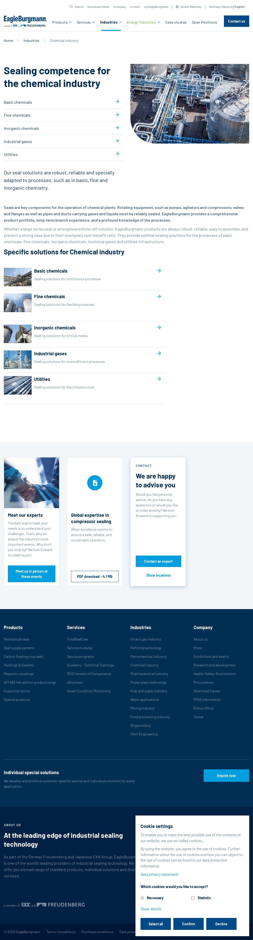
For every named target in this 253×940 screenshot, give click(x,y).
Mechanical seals (17, 639)
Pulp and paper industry (148, 691)
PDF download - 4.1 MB (94, 576)
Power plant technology (148, 682)
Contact (135, 6)
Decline (221, 924)
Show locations (158, 575)
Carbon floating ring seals (23, 656)
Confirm (188, 924)
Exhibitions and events (211, 656)
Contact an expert (158, 561)
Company (119, 6)
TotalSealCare (77, 639)
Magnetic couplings (19, 673)
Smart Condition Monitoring (88, 691)
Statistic (204, 898)
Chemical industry (144, 665)
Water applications (144, 699)
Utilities (11, 154)
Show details (151, 909)
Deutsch (227, 6)
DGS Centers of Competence (89, 673)
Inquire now (226, 775)
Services (84, 22)
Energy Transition (142, 22)
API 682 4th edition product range (30, 682)
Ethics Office (203, 708)
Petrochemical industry (148, 656)
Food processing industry (150, 717)
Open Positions (204, 22)
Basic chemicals (18, 102)
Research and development (215, 665)
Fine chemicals (17, 115)
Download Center (98, 6)
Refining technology (145, 648)
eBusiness (75, 682)
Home (8, 40)
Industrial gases (18, 141)
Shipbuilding (140, 725)
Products (60, 22)
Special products (17, 699)
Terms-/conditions (61, 932)
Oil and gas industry (145, 639)
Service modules (80, 648)
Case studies (176, 22)
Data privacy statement (159, 874)
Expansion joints (17, 691)
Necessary (155, 898)
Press (198, 648)
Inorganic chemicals (21, 128)
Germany (214, 6)
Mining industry (142, 708)
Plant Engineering (143, 734)
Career (199, 717)
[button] (76, 6)
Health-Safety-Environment (215, 673)
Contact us (236, 21)
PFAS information (207, 699)
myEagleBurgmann (156, 6)
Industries (109, 22)
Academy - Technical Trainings (90, 665)
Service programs (80, 656)
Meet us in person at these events (32, 574)
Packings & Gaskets (19, 665)
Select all (156, 924)
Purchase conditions (97, 932)
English (239, 6)
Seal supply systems (19, 648)
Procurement (204, 682)
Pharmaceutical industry (149, 673)
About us (201, 639)
